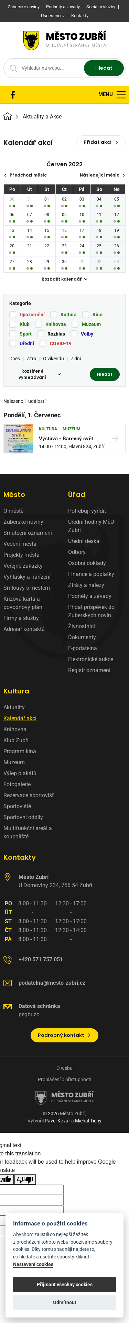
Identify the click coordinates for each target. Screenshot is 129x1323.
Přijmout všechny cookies (65, 1284)
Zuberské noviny (23, 522)
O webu (64, 1068)
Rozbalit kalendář (65, 279)
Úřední (27, 343)
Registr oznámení (89, 670)
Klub (25, 324)
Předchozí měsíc (25, 175)
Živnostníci (81, 626)
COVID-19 (61, 343)
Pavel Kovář (57, 1120)
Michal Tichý (88, 1120)
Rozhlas (56, 334)
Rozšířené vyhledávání (40, 374)
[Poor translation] (25, 1179)
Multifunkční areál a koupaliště (27, 832)
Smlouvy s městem (26, 588)
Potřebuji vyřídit (87, 511)
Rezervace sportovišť (28, 795)
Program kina (19, 751)
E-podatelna (82, 648)
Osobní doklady (87, 563)
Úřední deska (83, 541)
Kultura (69, 314)
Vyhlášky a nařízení (27, 577)
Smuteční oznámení (27, 533)
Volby (87, 334)
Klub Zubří (16, 740)
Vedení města (19, 544)
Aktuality (14, 707)
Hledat (103, 68)
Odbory (77, 552)
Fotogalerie (17, 784)
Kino (98, 314)
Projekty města (21, 555)
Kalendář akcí (19, 718)
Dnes (14, 358)
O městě (13, 511)
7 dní (76, 358)
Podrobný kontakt (64, 1035)
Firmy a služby (21, 618)
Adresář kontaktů (24, 629)
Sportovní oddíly (23, 817)
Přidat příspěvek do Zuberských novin (91, 611)
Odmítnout (64, 1302)
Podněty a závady (89, 596)
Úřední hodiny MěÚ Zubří (91, 526)
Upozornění (32, 314)
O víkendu (53, 358)
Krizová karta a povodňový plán (22, 603)
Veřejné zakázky (23, 566)
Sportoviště (17, 806)
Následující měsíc (102, 175)
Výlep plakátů (19, 773)
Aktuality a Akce (42, 117)
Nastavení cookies (33, 1264)
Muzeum (91, 324)
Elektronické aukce (90, 659)
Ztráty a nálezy (86, 585)
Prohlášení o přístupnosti (64, 1079)
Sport (26, 334)
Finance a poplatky (91, 574)
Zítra (31, 358)
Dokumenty (82, 637)
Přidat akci (101, 142)
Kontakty (19, 857)
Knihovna (55, 324)
